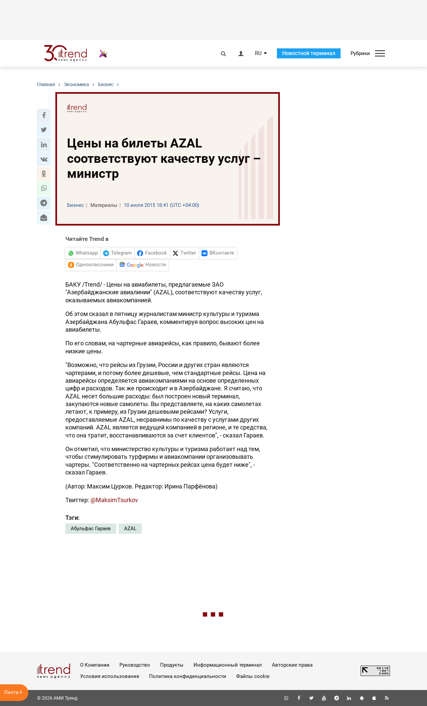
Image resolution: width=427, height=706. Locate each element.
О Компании (94, 665)
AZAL (130, 528)
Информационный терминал (227, 665)
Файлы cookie (253, 676)
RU (258, 53)
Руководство (134, 665)
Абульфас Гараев (91, 528)
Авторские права (292, 665)
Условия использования (109, 676)
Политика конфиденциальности (187, 676)
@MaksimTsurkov (114, 499)
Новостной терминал (308, 53)
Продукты (171, 665)
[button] (43, 115)
